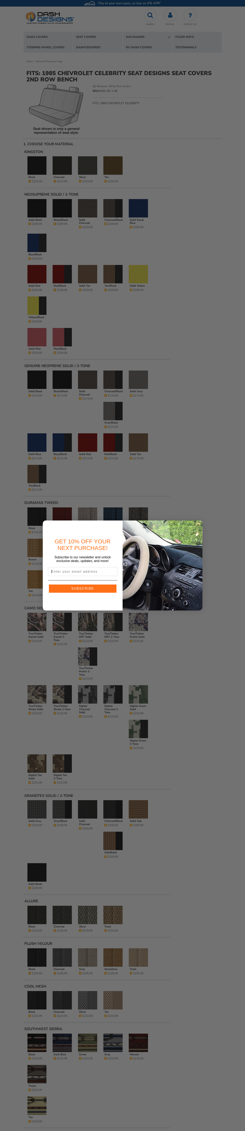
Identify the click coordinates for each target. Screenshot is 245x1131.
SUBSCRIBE (82, 588)
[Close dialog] (197, 525)
